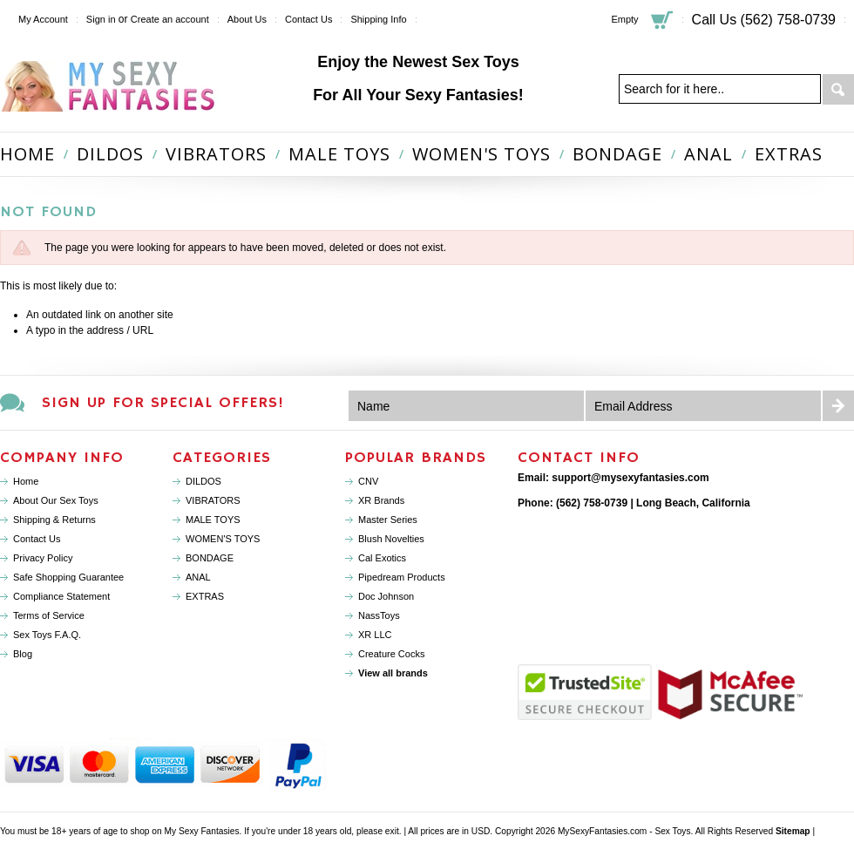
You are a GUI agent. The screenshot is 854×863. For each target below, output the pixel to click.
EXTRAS (789, 154)
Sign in (101, 19)
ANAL (708, 154)
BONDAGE (617, 154)
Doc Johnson (386, 596)
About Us (247, 19)
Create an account (170, 19)
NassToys (379, 615)
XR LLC (375, 634)
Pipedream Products (401, 577)
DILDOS (110, 154)
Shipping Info (378, 19)
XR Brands (381, 500)
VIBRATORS (216, 154)
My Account (43, 19)
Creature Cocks (391, 654)
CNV (368, 481)
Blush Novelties (391, 538)
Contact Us (308, 19)
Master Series (387, 519)
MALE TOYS (339, 154)
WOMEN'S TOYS (481, 154)
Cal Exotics (382, 558)
